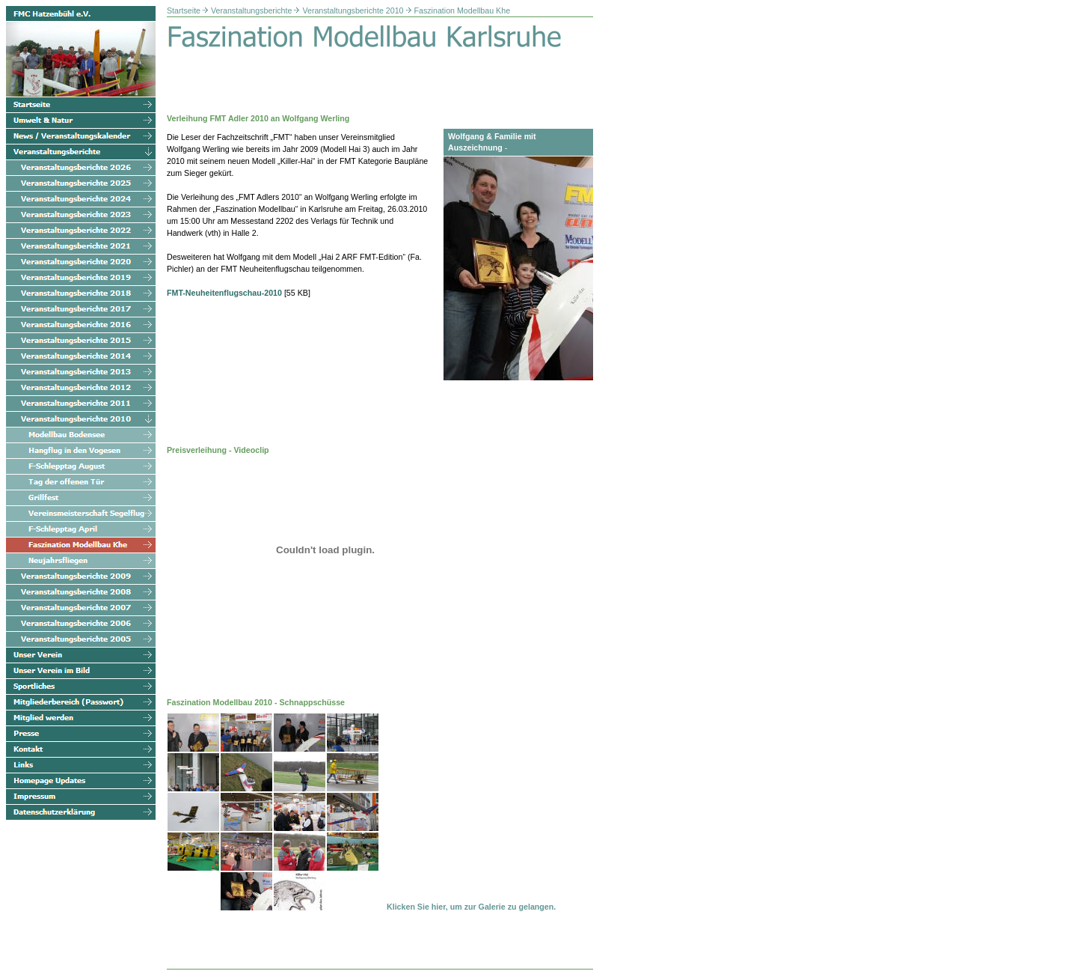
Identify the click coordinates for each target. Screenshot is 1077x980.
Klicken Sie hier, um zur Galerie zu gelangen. (471, 906)
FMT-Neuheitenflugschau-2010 (224, 292)
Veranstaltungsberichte (251, 10)
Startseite (183, 10)
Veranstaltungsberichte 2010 (352, 10)
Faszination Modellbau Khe (462, 10)
